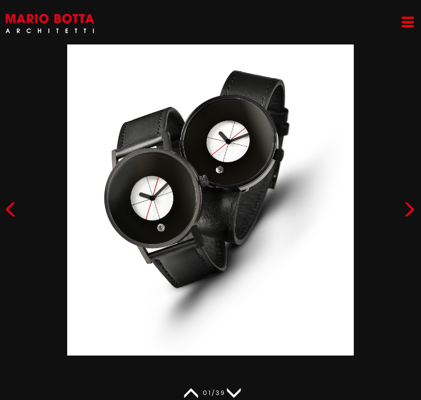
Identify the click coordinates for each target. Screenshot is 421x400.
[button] (409, 212)
